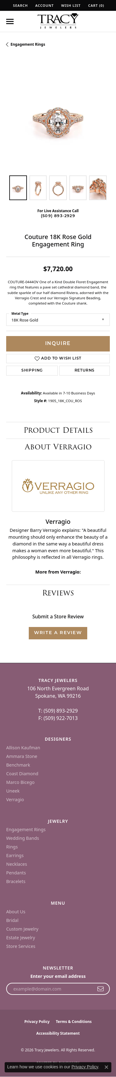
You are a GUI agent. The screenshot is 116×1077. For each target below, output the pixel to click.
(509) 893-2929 (58, 216)
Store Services (20, 946)
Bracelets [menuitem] (15, 881)
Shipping (32, 370)
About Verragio (58, 446)
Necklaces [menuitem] (16, 864)
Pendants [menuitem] (16, 873)
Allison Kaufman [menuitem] (23, 748)
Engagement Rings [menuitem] (26, 829)
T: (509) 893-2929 (58, 710)
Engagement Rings (28, 44)
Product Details (58, 430)
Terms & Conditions (74, 1021)
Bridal (12, 920)
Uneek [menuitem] (12, 791)
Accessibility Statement (57, 1033)
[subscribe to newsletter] (100, 989)
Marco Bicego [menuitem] (20, 782)
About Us (15, 912)
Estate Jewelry (20, 937)
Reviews (58, 593)
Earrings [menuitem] (15, 855)
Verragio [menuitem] (15, 799)
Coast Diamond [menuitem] (22, 773)
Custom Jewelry (22, 929)
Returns (85, 370)
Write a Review (58, 633)
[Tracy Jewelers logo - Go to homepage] (58, 21)
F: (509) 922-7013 (58, 718)
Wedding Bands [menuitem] (22, 838)
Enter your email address (58, 976)
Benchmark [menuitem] (18, 765)
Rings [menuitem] (12, 847)
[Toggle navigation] (10, 21)
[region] (58, 117)
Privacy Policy (37, 1021)
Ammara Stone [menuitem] (21, 756)
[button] (20, 5)
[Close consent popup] (106, 1067)
